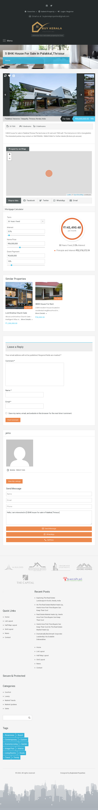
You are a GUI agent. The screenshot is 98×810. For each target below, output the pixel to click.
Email (74, 200)
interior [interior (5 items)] (21, 749)
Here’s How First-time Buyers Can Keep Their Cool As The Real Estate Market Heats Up (49, 627)
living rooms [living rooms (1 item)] (10, 753)
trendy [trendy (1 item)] (16, 757)
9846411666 (20, 470)
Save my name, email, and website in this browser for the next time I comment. (40, 413)
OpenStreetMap (79, 195)
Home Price (11, 239)
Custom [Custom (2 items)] (24, 740)
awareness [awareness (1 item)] (9, 735)
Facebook (29, 200)
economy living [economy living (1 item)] (11, 744)
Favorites (29, 11)
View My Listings (14, 481)
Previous (5, 95)
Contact (8, 637)
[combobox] (26, 221)
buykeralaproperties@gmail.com (56, 16)
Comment (10, 361)
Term (9, 217)
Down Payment (13, 252)
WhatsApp (59, 200)
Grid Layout (9, 629)
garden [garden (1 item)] (24, 744)
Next (81, 95)
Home (7, 60)
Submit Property (46, 11)
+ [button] (9, 154)
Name (8, 390)
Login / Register (66, 11)
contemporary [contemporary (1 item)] (11, 740)
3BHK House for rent (44, 304)
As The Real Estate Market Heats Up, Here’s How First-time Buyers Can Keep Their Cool (49, 607)
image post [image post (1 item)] (9, 749)
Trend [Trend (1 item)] (7, 757)
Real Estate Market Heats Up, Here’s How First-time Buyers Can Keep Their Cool (49, 617)
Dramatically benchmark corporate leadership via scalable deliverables (49, 636)
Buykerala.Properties (77, 773)
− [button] (9, 158)
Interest (10, 227)
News (7, 633)
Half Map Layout (11, 625)
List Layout (9, 621)
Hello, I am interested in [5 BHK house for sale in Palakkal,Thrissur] (49, 518)
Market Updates (11, 704)
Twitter (44, 200)
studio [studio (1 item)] (22, 753)
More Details (26, 319)
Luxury (7, 696)
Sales (7, 708)
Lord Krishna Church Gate (16, 313)
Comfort (8, 692)
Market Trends (10, 700)
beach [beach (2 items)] (20, 735)
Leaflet (69, 195)
